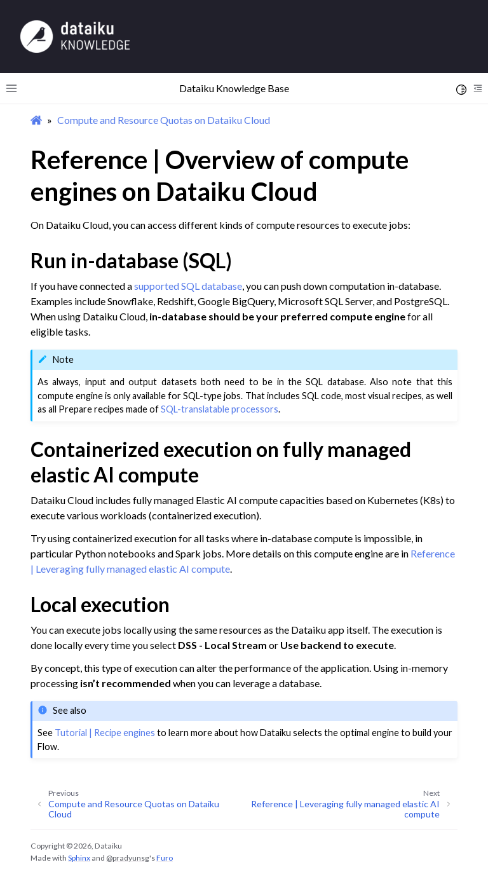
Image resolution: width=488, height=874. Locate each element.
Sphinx (79, 858)
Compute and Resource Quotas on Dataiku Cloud (163, 120)
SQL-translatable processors (219, 409)
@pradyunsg (127, 858)
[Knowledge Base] (75, 36)
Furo (164, 858)
